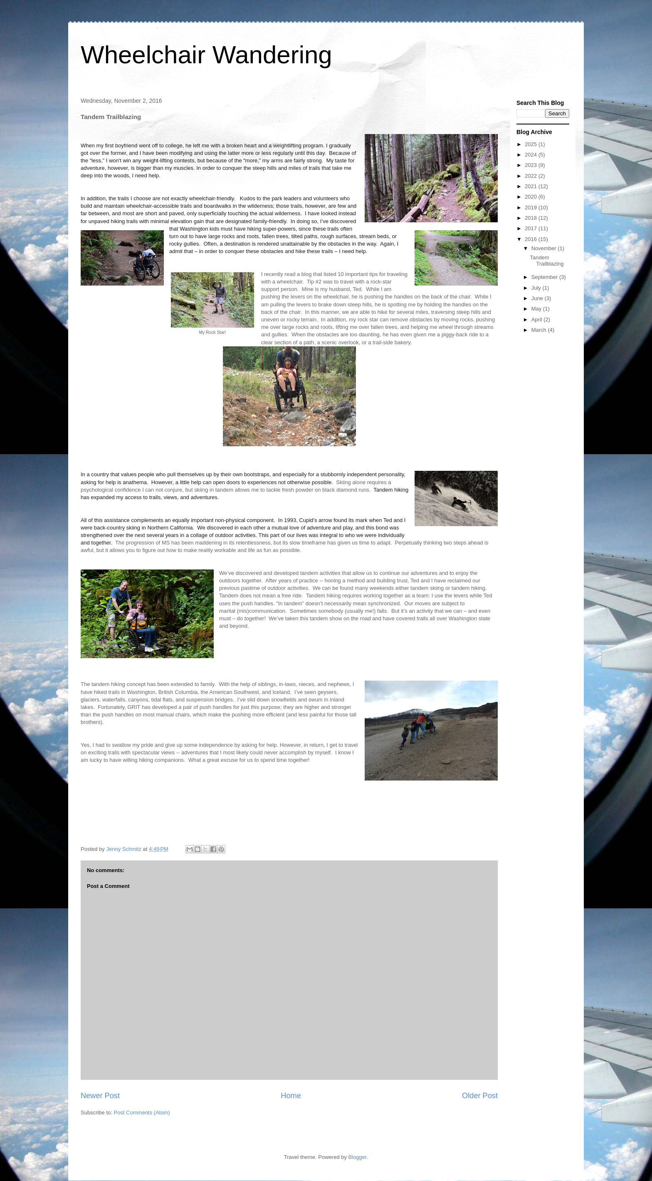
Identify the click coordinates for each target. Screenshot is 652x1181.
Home (291, 1095)
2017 (531, 228)
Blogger (357, 1157)
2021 (531, 186)
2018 (531, 218)
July (537, 288)
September (545, 277)
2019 (531, 207)
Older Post (480, 1095)
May (537, 309)
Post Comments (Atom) (142, 1112)
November (544, 248)
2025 (531, 144)
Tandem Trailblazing (546, 260)
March (539, 330)
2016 (531, 239)
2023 (531, 165)
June (538, 298)
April (537, 319)
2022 (531, 176)
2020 (531, 197)
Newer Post (100, 1095)
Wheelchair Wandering (206, 55)
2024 (531, 155)
